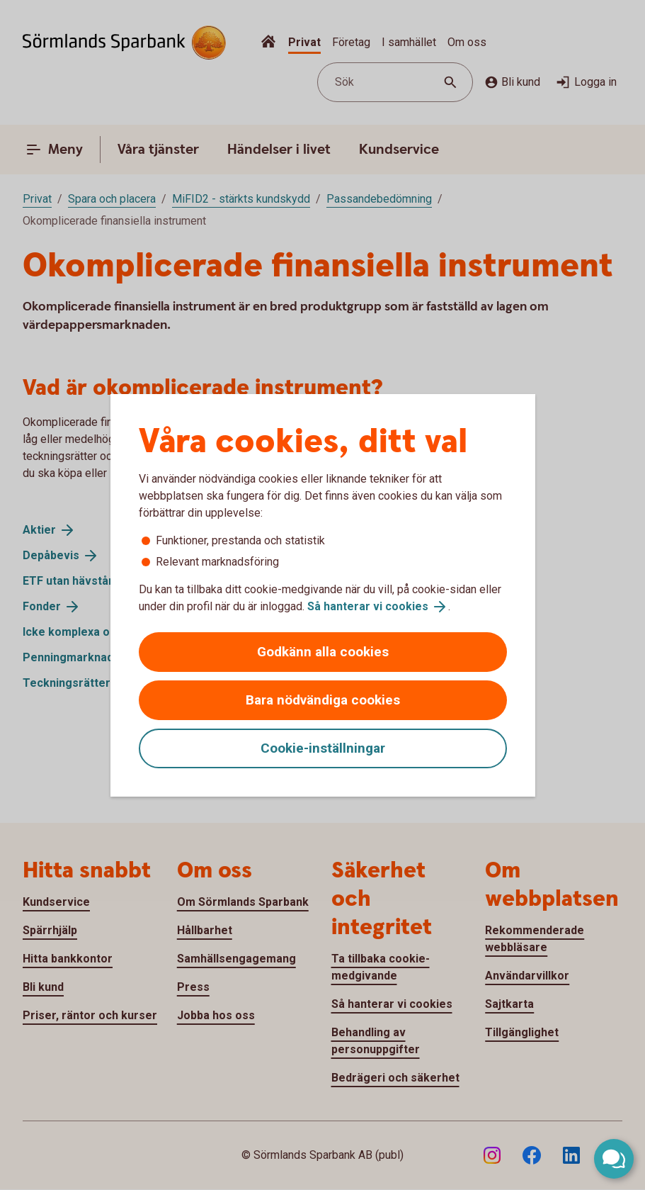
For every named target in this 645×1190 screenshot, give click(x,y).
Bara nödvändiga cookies (323, 700)
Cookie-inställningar (323, 748)
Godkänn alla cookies (323, 652)
